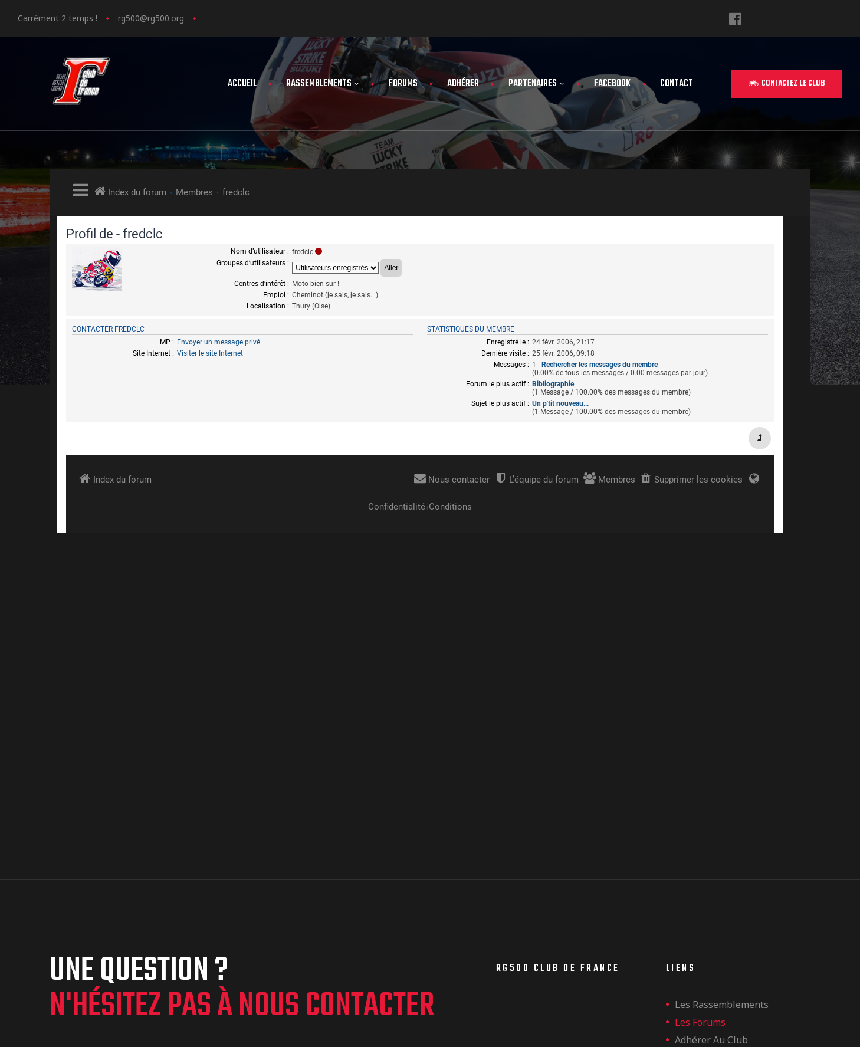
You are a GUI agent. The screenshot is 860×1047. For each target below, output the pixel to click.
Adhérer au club (711, 781)
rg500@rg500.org (151, 18)
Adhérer (463, 83)
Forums (403, 83)
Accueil (242, 83)
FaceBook (612, 83)
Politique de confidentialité (736, 834)
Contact (676, 83)
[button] (786, 84)
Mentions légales (714, 816)
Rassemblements (322, 83)
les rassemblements (722, 746)
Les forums (700, 763)
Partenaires (536, 83)
